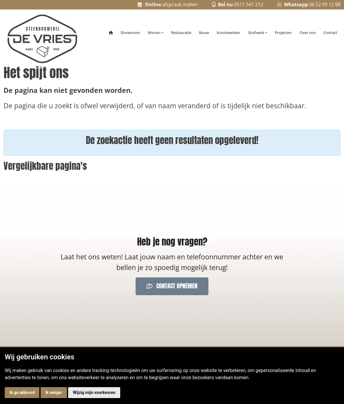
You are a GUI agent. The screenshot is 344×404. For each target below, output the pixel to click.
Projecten (283, 32)
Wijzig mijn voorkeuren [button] (94, 392)
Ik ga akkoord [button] (22, 392)
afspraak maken (168, 4)
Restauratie (181, 32)
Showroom (130, 32)
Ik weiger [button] (53, 392)
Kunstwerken (228, 32)
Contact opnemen (172, 286)
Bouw (204, 32)
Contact (330, 32)
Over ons (308, 32)
